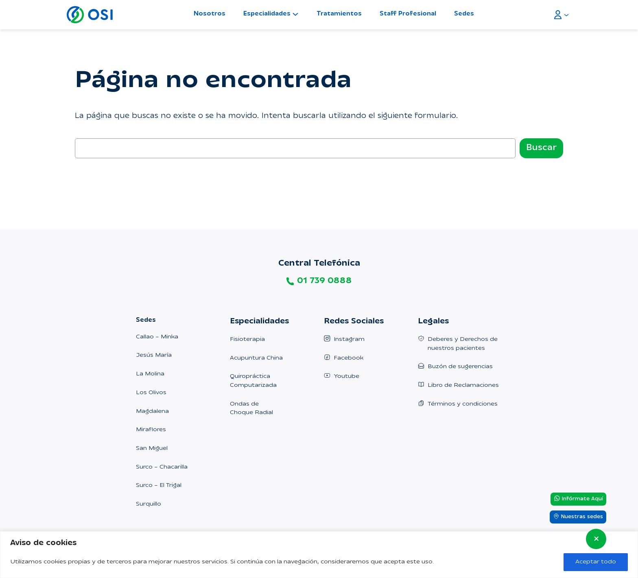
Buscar (541, 148)
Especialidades (267, 14)
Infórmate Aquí (578, 498)
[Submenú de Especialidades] (295, 14)
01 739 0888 (324, 281)
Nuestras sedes (578, 516)
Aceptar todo (595, 562)
